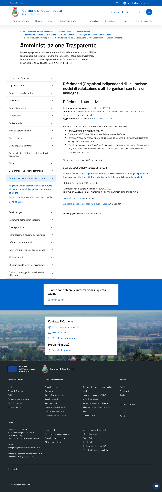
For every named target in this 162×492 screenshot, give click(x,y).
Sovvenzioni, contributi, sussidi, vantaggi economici (28, 154)
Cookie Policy (88, 438)
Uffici (10, 387)
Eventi (122, 416)
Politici (10, 395)
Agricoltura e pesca (53, 387)
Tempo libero (110, 21)
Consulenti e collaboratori (21, 93)
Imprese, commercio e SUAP (94, 395)
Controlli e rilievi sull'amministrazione (27, 178)
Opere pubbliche (16, 227)
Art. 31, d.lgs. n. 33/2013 (98, 108)
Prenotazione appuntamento (57, 433)
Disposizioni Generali (19, 78)
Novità (38, 21)
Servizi (51, 21)
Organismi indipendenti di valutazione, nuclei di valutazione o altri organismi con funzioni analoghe (31, 189)
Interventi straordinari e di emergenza (27, 250)
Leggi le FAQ (50, 429)
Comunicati (124, 391)
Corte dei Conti (16, 201)
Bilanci (12, 163)
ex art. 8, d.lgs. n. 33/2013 (103, 118)
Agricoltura (94, 21)
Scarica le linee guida (73, 198)
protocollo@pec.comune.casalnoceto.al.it (25, 453)
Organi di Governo (15, 391)
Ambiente (49, 391)
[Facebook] (121, 11)
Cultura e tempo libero (54, 411)
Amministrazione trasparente (95, 429)
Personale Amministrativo (18, 399)
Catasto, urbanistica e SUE (56, 407)
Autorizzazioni (51, 403)
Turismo (86, 411)
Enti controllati (16, 123)
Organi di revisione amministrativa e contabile (30, 197)
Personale (14, 100)
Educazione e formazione (55, 415)
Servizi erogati (16, 212)
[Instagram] (126, 11)
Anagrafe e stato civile (54, 395)
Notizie (123, 387)
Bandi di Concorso (17, 108)
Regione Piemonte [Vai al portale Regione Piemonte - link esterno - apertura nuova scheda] (16, 3)
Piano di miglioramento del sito (95, 450)
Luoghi (123, 412)
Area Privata (13, 468)
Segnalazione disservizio (55, 438)
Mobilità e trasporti (90, 399)
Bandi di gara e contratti (20, 145)
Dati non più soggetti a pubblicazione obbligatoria (26, 274)
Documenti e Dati (15, 407)
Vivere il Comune (68, 21)
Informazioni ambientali (20, 242)
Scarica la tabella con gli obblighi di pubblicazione (86, 204)
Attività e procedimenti (20, 130)
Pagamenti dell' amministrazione (24, 220)
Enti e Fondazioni (15, 403)
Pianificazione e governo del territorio (27, 235)
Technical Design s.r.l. (25, 484)
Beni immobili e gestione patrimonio (26, 170)
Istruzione (125, 21)
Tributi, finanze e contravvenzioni (96, 407)
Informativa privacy (91, 433)
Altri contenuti (16, 257)
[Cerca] (149, 12)
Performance (15, 115)
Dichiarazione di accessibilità (94, 446)
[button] (156, 486)
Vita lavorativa (89, 415)
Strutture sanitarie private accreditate (27, 265)
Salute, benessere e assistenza (95, 403)
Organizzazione (16, 85)
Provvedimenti (16, 138)
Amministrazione (21, 21)
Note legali (87, 442)
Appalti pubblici (51, 399)
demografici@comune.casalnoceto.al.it (24, 447)
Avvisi (122, 395)
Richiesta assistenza (53, 442)
